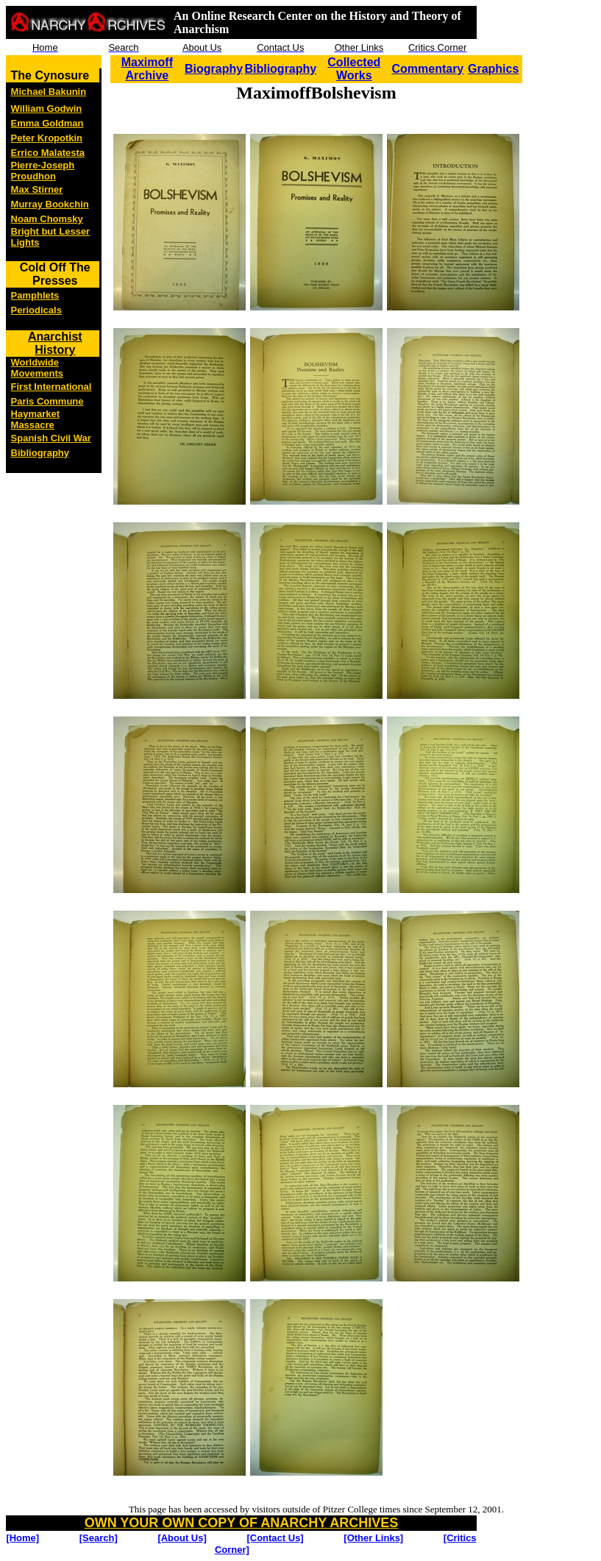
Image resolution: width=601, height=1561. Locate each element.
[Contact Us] (274, 1537)
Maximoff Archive (147, 69)
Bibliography (280, 69)
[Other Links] (373, 1537)
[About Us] (181, 1537)
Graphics (493, 69)
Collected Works (353, 69)
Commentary (427, 69)
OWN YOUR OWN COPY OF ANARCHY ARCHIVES (242, 1522)
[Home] (22, 1537)
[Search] (98, 1537)
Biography (214, 69)
